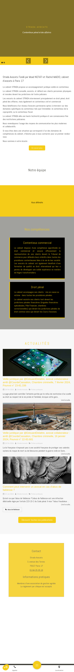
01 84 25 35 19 (36, 570)
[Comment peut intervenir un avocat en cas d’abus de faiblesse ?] (37, 470)
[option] (37, 28)
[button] (5, 667)
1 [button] (2, 62)
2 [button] (4, 62)
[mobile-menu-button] (37, 665)
